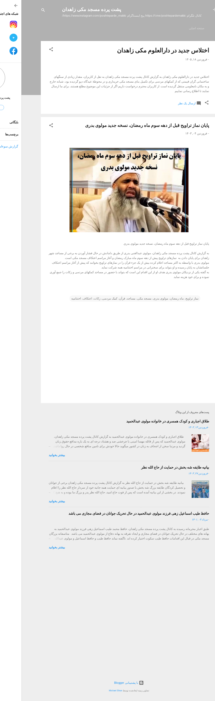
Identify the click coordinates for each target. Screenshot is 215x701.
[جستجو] (21, 11)
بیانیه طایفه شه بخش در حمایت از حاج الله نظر (154, 585)
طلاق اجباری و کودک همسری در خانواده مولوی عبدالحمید (146, 539)
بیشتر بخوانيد (35, 573)
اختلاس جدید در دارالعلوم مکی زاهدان (142, 50)
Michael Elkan (94, 690)
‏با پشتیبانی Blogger (107, 683)
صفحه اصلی (175, 28)
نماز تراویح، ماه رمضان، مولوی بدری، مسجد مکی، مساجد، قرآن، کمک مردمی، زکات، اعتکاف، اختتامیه (113, 416)
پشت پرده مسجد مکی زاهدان (70, 9)
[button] (29, 50)
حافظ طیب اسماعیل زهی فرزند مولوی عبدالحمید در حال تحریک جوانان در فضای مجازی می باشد (117, 631)
